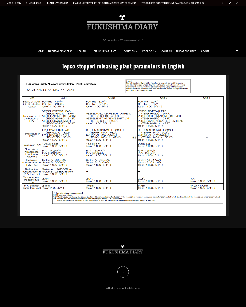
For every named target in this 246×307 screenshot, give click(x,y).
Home (40, 51)
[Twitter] (229, 3)
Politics (129, 51)
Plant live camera (57, 3)
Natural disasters (60, 51)
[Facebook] (223, 3)
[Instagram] (236, 3)
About (205, 51)
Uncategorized (186, 51)
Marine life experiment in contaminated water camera (104, 3)
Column (166, 51)
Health (81, 51)
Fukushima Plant (105, 51)
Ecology (148, 51)
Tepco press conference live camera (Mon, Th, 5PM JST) (172, 3)
